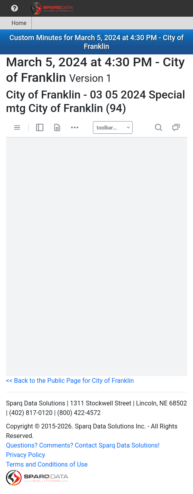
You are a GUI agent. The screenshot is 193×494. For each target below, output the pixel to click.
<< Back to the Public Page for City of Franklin (70, 380)
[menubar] (38, 8)
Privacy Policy (25, 455)
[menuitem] (14, 8)
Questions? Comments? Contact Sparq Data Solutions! (83, 445)
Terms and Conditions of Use (47, 464)
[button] (14, 8)
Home (16, 23)
